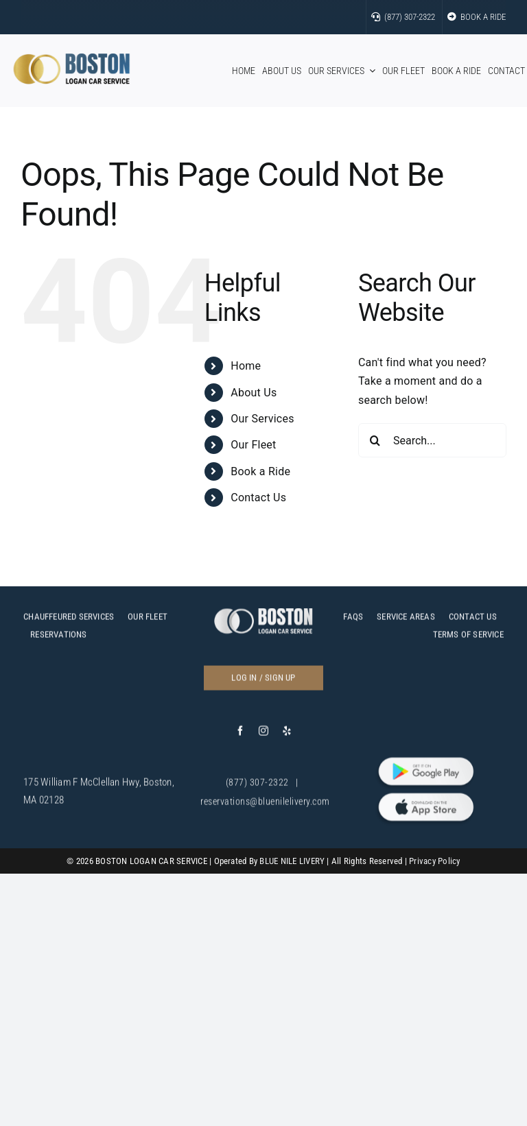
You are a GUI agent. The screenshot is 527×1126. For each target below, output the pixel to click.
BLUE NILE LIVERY (292, 861)
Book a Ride (260, 471)
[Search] (375, 440)
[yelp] (287, 734)
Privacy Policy (434, 861)
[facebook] (240, 734)
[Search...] (432, 440)
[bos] (72, 58)
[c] (263, 616)
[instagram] (263, 734)
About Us (254, 392)
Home (246, 365)
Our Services (262, 418)
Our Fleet (253, 444)
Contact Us (258, 497)
